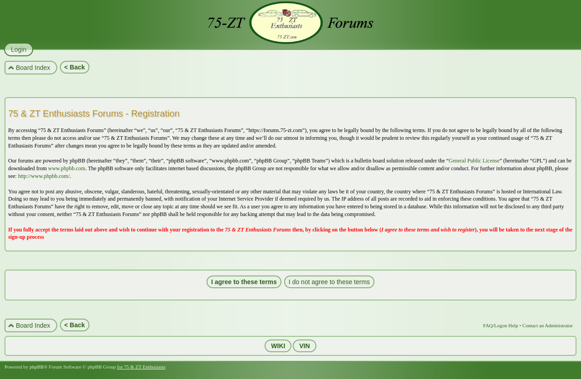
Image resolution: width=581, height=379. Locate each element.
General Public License (474, 161)
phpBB (37, 366)
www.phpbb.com (66, 168)
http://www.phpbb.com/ (44, 176)
